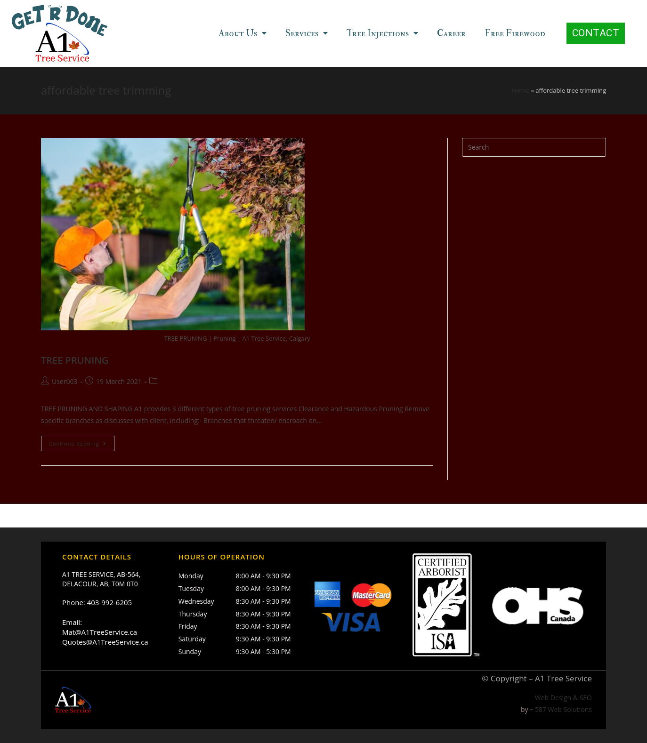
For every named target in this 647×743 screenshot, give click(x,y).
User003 (64, 381)
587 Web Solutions (563, 709)
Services (306, 33)
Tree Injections (382, 33)
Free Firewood (515, 33)
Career (451, 33)
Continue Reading (77, 443)
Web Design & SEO (563, 698)
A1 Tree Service (563, 678)
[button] (595, 33)
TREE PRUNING (74, 360)
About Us (242, 33)
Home (520, 90)
